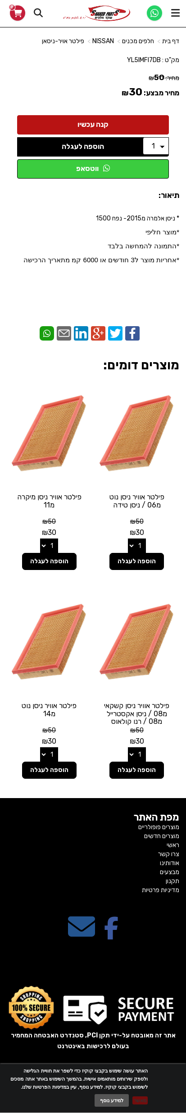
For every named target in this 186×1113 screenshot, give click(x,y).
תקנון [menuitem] (172, 881)
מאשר (140, 1100)
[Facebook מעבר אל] (111, 934)
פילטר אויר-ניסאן (63, 41)
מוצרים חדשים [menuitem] (161, 836)
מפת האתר (156, 817)
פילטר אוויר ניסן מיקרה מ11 (49, 501)
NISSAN (103, 41)
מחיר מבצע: (161, 93)
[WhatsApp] (154, 13)
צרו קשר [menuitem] (168, 854)
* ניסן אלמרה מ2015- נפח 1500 (101, 239)
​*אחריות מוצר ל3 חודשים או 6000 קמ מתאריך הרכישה (101, 260)
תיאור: (169, 195)
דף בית (170, 41)
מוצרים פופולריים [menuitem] (158, 827)
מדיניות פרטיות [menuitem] (160, 890)
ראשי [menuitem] (173, 845)
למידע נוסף (111, 1100)
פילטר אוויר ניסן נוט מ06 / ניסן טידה (136, 501)
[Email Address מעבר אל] (81, 934)
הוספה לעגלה (83, 146)
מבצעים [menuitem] (169, 872)
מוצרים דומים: (141, 365)
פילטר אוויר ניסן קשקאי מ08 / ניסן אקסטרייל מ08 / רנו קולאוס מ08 (136, 717)
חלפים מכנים (138, 41)
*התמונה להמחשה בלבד (143, 246)
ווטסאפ (93, 168)
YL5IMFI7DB (144, 60)
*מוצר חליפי (162, 232)
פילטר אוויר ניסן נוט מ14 (49, 709)
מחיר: (164, 78)
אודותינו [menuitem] (169, 863)
